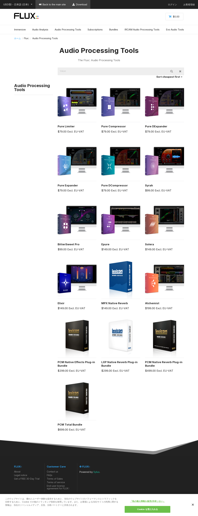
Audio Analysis (40, 29)
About (17, 471)
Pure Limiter (66, 126)
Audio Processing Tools (68, 29)
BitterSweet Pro (68, 244)
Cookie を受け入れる (147, 509)
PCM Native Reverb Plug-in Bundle (163, 364)
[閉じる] (192, 504)
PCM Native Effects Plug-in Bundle (76, 364)
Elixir (61, 303)
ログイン (172, 4)
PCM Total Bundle (70, 424)
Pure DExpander (156, 126)
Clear (180, 71)
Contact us (52, 471)
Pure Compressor (113, 126)
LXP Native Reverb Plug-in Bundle (119, 364)
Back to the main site (52, 4)
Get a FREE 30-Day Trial (27, 478)
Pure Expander (68, 185)
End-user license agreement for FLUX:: (58, 487)
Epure (105, 244)
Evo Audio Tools (175, 29)
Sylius (96, 472)
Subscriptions (95, 29)
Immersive (20, 29)
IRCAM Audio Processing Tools (141, 29)
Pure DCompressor (114, 185)
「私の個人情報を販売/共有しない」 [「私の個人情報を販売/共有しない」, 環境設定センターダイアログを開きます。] (147, 501)
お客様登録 (189, 4)
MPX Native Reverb (114, 303)
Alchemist (152, 303)
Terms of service (56, 482)
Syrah (149, 185)
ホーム (17, 38)
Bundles (113, 29)
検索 (171, 71)
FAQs (49, 475)
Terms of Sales (55, 478)
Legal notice (20, 475)
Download (79, 4)
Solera (149, 244)
